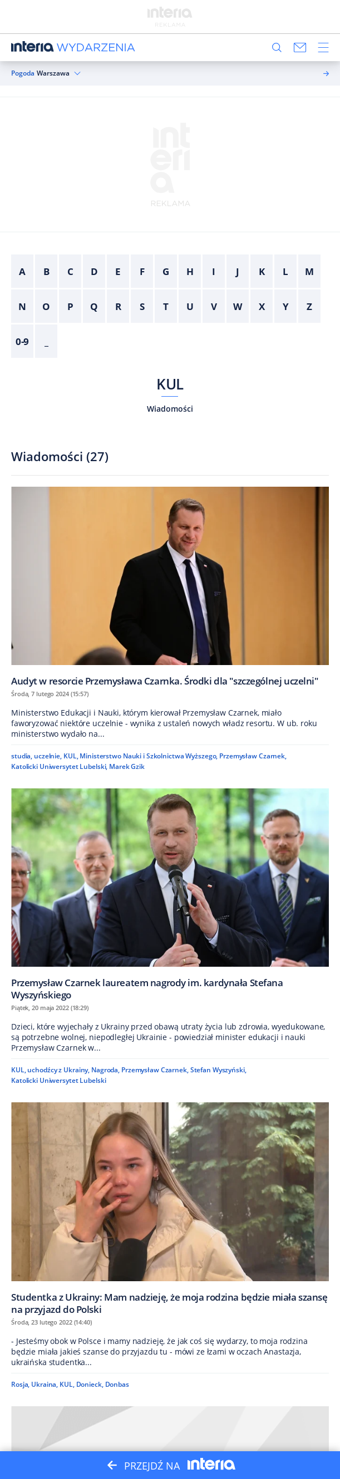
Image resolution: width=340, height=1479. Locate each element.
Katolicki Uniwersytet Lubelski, (59, 766)
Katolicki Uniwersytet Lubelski (58, 1080)
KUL (169, 384)
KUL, (70, 756)
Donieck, (90, 1384)
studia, (21, 756)
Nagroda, (105, 1070)
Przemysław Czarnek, (253, 756)
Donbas (117, 1384)
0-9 (22, 341)
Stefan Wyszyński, (218, 1070)
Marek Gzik (127, 766)
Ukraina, (44, 1384)
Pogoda (23, 73)
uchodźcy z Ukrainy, (58, 1070)
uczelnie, (48, 756)
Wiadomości (170, 408)
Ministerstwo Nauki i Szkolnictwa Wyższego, (149, 756)
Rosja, (20, 1384)
